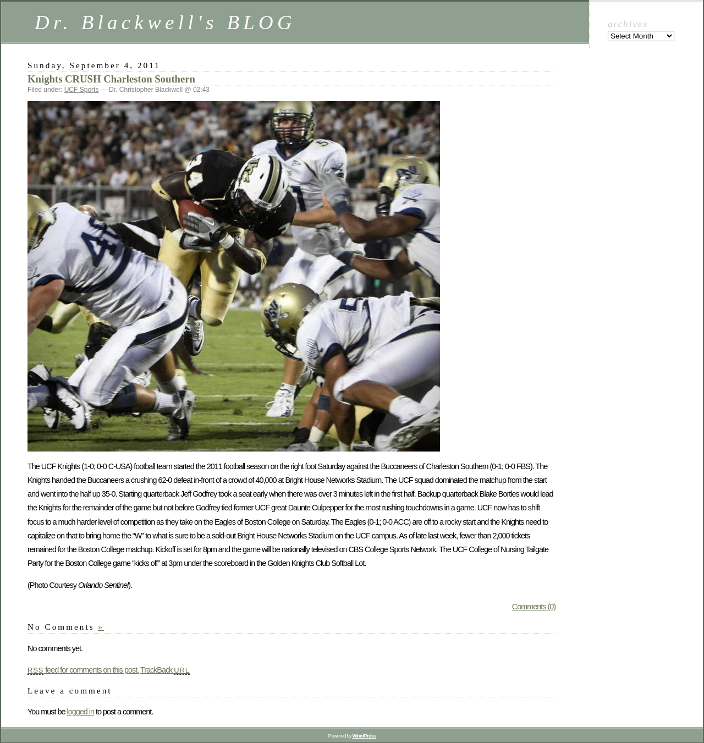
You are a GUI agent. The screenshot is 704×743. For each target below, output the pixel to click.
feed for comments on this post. (83, 669)
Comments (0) (534, 606)
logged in (80, 711)
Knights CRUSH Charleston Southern (111, 79)
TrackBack (165, 669)
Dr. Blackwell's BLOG (165, 22)
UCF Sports (81, 89)
